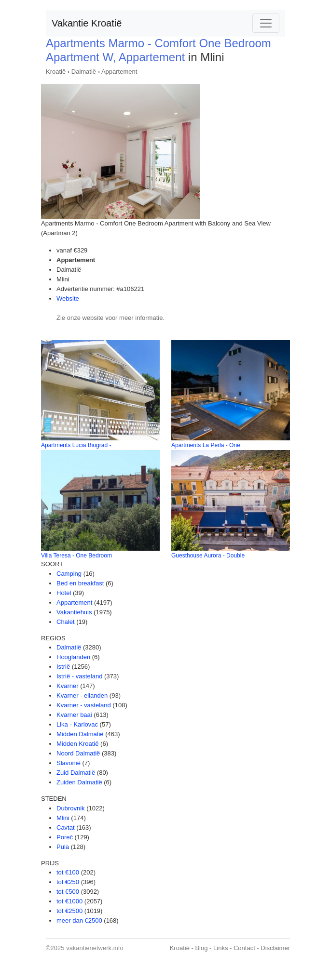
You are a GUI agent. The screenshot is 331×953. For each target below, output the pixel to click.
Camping (69, 573)
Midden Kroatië (77, 743)
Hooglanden (73, 657)
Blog (201, 948)
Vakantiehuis (74, 612)
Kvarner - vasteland (83, 705)
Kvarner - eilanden (82, 695)
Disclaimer (275, 948)
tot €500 (67, 891)
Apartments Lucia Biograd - (76, 445)
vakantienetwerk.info (95, 948)
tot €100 (67, 872)
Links (220, 948)
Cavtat (65, 827)
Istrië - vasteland (79, 676)
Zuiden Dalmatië (79, 782)
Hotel (63, 592)
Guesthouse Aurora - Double (208, 555)
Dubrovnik (70, 808)
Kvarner (67, 685)
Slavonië (68, 763)
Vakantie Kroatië (87, 23)
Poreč (64, 837)
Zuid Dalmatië (75, 772)
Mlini (62, 817)
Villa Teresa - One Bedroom (76, 555)
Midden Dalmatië (80, 734)
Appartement (119, 71)
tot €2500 (69, 910)
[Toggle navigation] (265, 23)
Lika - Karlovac (77, 724)
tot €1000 (69, 901)
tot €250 (67, 882)
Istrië (63, 666)
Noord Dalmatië (78, 753)
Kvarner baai (74, 714)
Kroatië (56, 71)
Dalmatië (83, 71)
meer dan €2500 (79, 920)
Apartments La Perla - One (205, 445)
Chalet (65, 621)
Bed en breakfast (80, 583)
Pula (62, 846)
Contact (244, 948)
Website (67, 298)
